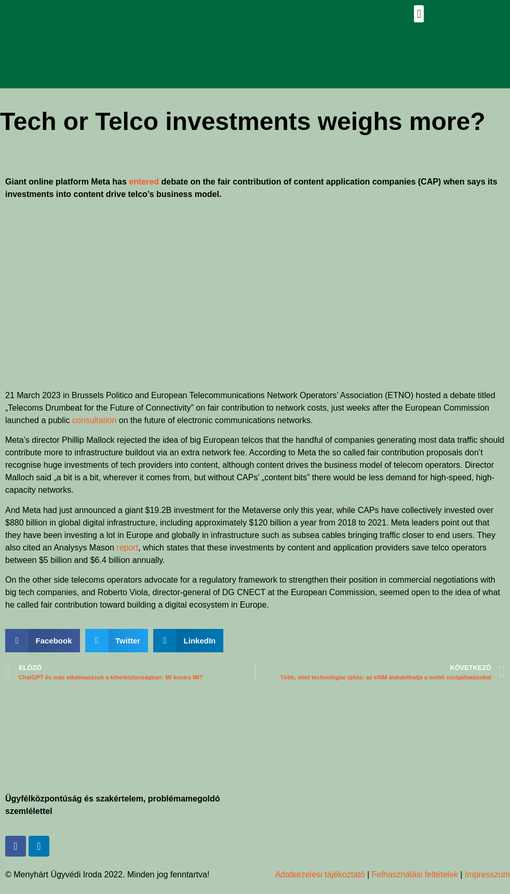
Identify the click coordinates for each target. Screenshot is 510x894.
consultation (94, 420)
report (127, 547)
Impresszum (486, 874)
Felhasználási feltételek (415, 874)
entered (144, 181)
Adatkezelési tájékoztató (320, 874)
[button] (419, 13)
